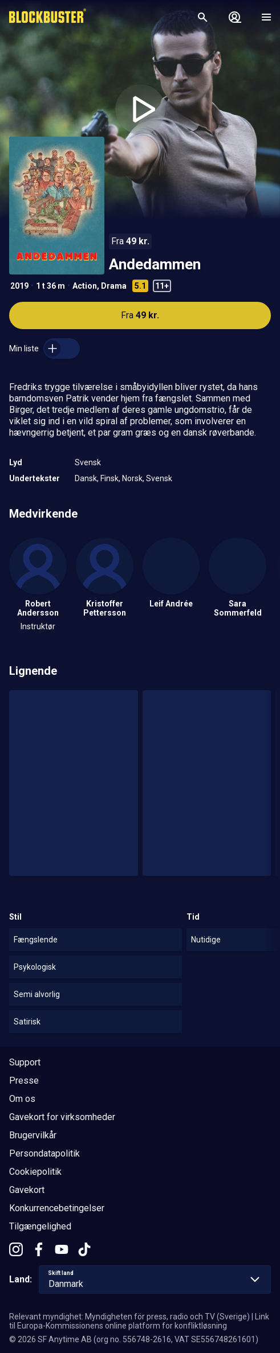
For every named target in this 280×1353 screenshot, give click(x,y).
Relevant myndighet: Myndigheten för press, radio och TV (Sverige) (129, 1316)
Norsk (132, 478)
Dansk (86, 478)
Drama (114, 285)
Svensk (88, 462)
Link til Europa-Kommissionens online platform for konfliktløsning (139, 1321)
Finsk (109, 478)
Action (84, 285)
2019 (19, 285)
